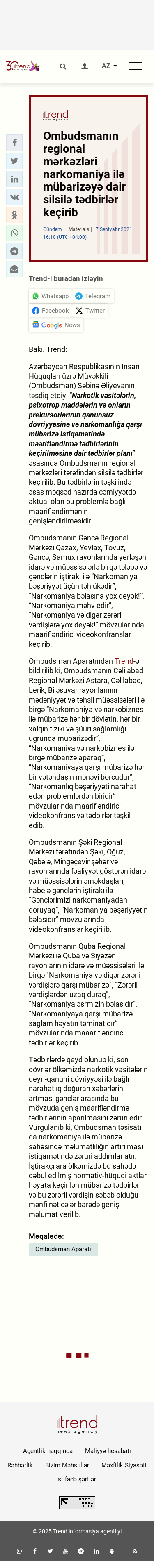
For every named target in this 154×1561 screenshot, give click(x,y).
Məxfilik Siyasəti (124, 1465)
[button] (14, 142)
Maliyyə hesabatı (108, 1451)
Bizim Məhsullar (67, 1465)
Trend (124, 661)
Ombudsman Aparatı (63, 1249)
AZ (106, 66)
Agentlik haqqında (48, 1451)
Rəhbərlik (20, 1465)
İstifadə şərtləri (77, 1479)
